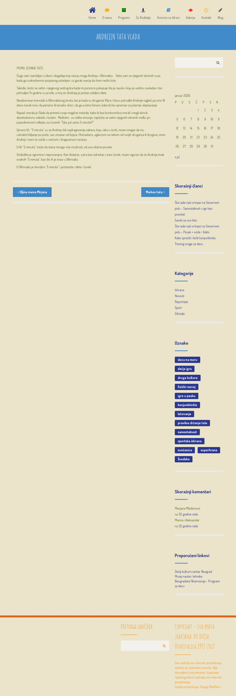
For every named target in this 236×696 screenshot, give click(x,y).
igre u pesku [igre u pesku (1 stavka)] (186, 397)
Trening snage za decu (189, 245)
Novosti (179, 297)
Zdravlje (180, 314)
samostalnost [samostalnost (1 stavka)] (187, 433)
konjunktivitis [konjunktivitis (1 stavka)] (187, 406)
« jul (177, 158)
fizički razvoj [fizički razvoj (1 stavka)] (186, 388)
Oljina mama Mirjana (32, 193)
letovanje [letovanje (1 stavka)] (184, 415)
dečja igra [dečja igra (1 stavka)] (185, 370)
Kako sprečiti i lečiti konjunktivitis (195, 239)
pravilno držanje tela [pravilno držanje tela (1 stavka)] (192, 424)
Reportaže (181, 303)
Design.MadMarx (210, 688)
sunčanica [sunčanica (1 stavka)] (185, 451)
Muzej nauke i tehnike (188, 577)
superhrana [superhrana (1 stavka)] (209, 451)
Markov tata (155, 193)
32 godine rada (188, 515)
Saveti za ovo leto (186, 221)
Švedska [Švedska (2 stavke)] (184, 460)
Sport (178, 309)
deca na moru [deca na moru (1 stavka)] (187, 361)
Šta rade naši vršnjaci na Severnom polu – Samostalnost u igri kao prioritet (197, 209)
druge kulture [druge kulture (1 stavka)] (188, 379)
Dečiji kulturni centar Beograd (193, 572)
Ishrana (179, 291)
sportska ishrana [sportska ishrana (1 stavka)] (190, 442)
